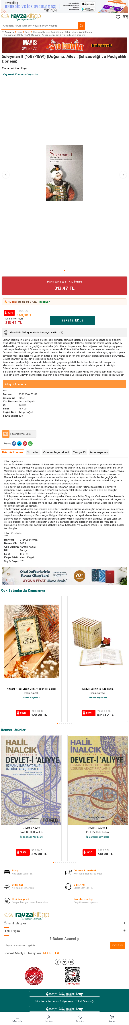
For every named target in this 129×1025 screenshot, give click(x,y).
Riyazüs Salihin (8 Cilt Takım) (97, 689)
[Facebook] (58, 962)
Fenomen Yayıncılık (20, 74)
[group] (64, 173)
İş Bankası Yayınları (31, 837)
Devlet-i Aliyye (31, 828)
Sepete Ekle (72, 320)
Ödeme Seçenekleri (56, 452)
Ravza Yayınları (31, 697)
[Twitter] (64, 962)
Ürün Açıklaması (12, 452)
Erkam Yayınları (98, 697)
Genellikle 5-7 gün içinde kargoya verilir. (33, 332)
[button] (64, 270)
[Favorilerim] (118, 17)
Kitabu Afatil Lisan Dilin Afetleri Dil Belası (31, 689)
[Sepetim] (125, 17)
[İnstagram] (71, 962)
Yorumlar (33, 452)
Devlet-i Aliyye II (97, 828)
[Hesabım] (111, 17)
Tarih (27, 32)
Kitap (19, 32)
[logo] (21, 17)
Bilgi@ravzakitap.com (86, 902)
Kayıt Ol (117, 945)
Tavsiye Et (79, 452)
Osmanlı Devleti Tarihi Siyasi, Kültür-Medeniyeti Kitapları (63, 32)
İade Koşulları (99, 452)
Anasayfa (8, 32)
